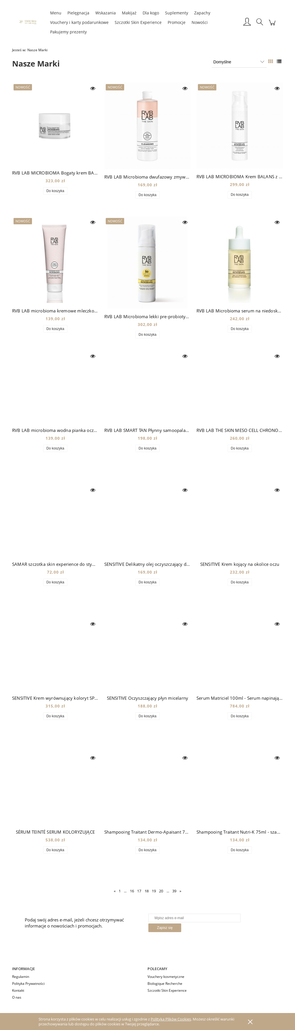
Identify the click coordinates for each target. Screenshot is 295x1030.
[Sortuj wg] (239, 62)
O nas (16, 997)
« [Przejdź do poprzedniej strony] (115, 891)
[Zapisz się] (164, 927)
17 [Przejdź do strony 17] (139, 891)
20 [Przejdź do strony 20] (161, 891)
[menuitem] (55, 13)
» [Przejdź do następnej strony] (180, 891)
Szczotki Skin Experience (167, 990)
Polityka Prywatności (28, 983)
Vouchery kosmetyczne (166, 976)
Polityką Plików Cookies (171, 1019)
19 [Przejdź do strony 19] (154, 891)
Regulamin (20, 976)
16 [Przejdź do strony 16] (132, 891)
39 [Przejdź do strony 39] (174, 891)
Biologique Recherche (165, 983)
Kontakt (18, 990)
